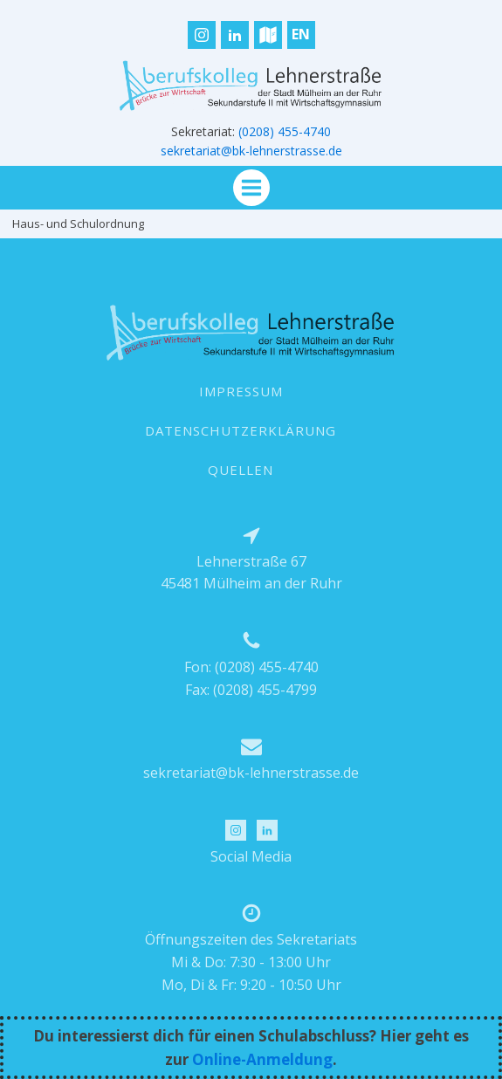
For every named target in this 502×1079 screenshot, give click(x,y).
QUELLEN (240, 469)
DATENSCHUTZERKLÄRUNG (240, 430)
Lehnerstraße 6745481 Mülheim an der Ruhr (251, 573)
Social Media (251, 856)
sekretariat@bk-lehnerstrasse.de (251, 150)
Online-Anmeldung (262, 1059)
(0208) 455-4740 (284, 131)
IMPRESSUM (241, 391)
